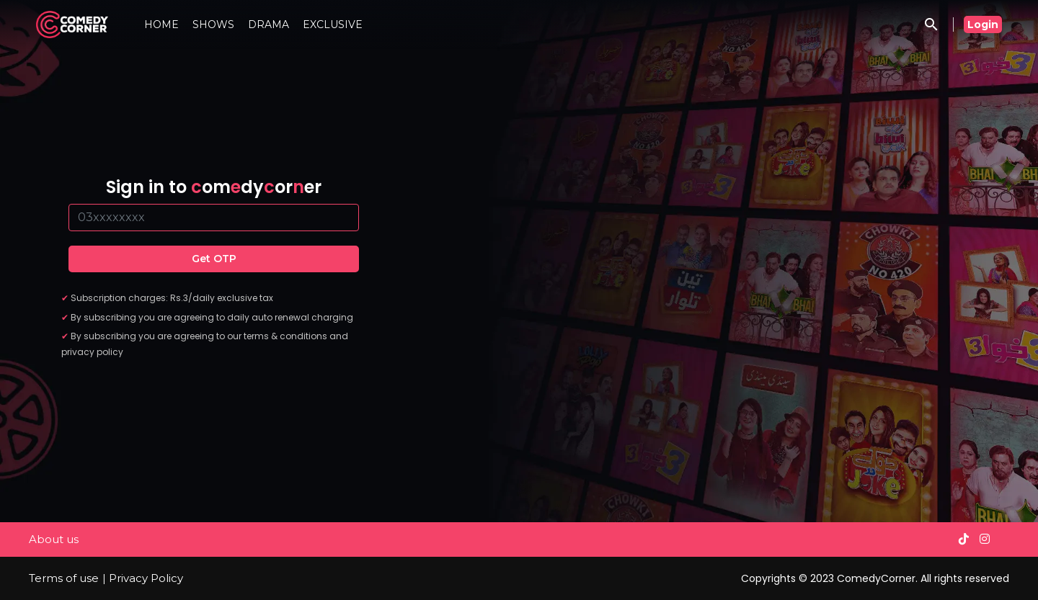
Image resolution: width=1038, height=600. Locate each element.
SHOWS (213, 24)
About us (54, 539)
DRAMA (268, 24)
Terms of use (64, 578)
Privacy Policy (146, 578)
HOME (161, 24)
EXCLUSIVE (333, 24)
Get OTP (214, 258)
